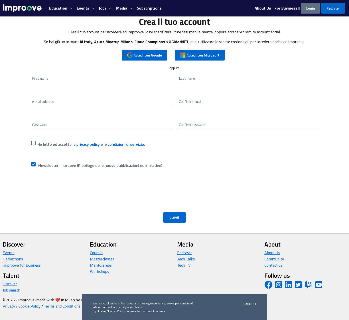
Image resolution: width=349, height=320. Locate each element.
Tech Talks (186, 259)
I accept (249, 304)
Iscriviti (174, 217)
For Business (287, 8)
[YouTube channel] (318, 286)
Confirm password (192, 124)
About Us (272, 253)
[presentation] (64, 192)
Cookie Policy (29, 306)
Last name (187, 78)
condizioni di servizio (126, 144)
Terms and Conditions (62, 306)
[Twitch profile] (308, 286)
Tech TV (184, 265)
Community (274, 259)
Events (8, 253)
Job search (11, 290)
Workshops (99, 271)
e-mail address (43, 101)
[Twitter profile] (298, 286)
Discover (10, 284)
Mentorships (101, 265)
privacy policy (88, 144)
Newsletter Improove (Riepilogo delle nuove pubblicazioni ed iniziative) (99, 165)
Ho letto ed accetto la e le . (91, 144)
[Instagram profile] (278, 286)
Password (39, 124)
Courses (96, 253)
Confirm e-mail (190, 101)
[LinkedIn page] (288, 286)
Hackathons (13, 259)
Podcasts (184, 253)
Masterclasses (102, 259)
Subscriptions (149, 8)
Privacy (9, 306)
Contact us (273, 265)
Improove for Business (22, 265)
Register (333, 8)
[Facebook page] (268, 286)
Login (310, 8)
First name (40, 78)
